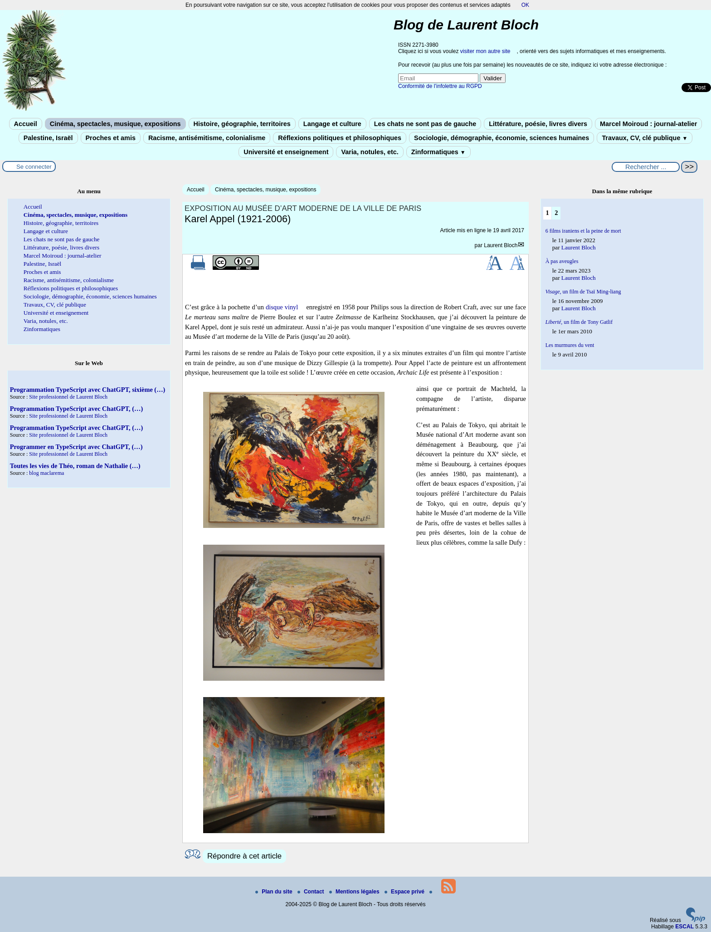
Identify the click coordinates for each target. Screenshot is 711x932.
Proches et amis (111, 138)
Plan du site (274, 891)
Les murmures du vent (569, 345)
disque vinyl (282, 307)
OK (525, 5)
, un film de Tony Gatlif (579, 322)
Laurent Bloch (500, 245)
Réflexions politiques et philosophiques (339, 138)
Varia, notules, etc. (369, 152)
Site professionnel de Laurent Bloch (68, 397)
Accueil (25, 123)
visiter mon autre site (485, 51)
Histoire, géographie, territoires (242, 123)
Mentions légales (355, 891)
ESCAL (684, 926)
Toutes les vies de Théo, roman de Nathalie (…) (75, 465)
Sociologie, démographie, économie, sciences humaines (501, 138)
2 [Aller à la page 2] (556, 212)
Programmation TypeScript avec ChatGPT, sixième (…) (88, 389)
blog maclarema (46, 473)
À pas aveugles (562, 261)
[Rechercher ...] (646, 167)
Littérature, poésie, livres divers (538, 123)
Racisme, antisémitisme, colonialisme (206, 138)
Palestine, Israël (48, 138)
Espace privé (405, 891)
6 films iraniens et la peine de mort (583, 231)
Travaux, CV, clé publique (644, 138)
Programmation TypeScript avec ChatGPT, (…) (76, 408)
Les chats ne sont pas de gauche (425, 123)
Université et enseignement (285, 152)
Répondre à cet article (244, 856)
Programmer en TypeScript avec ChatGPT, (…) (76, 446)
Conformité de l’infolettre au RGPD (440, 86)
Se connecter (34, 166)
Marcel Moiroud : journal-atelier (648, 123)
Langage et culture (332, 123)
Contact (311, 891)
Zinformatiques (438, 152)
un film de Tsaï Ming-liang (583, 291)
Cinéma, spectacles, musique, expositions (115, 123)
